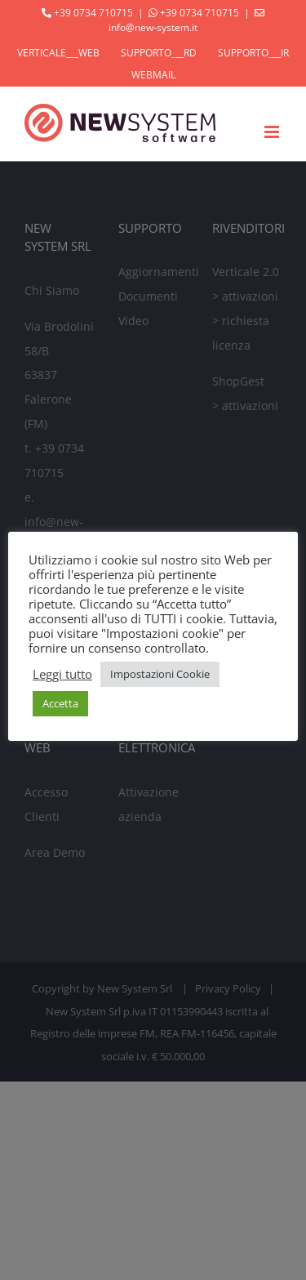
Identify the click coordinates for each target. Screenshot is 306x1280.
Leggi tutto (62, 674)
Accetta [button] (60, 703)
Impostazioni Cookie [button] (160, 674)
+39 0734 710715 (93, 13)
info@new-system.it (153, 27)
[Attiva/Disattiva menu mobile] (273, 131)
